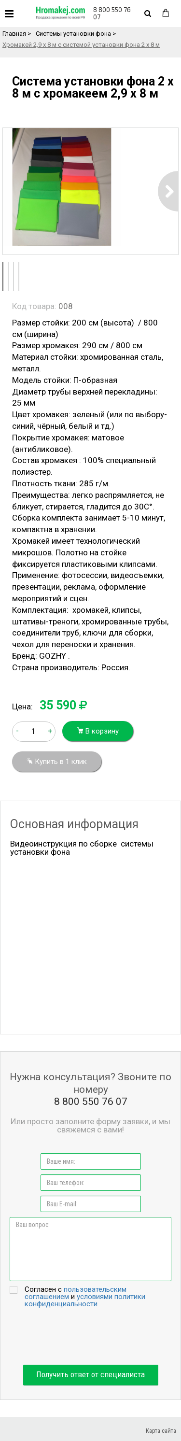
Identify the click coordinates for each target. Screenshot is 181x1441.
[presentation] (90, 1336)
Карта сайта (161, 1430)
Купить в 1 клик (57, 761)
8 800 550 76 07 (112, 13)
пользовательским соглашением (75, 1293)
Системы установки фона (73, 33)
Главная (14, 33)
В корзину (98, 731)
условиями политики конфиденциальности (85, 1300)
